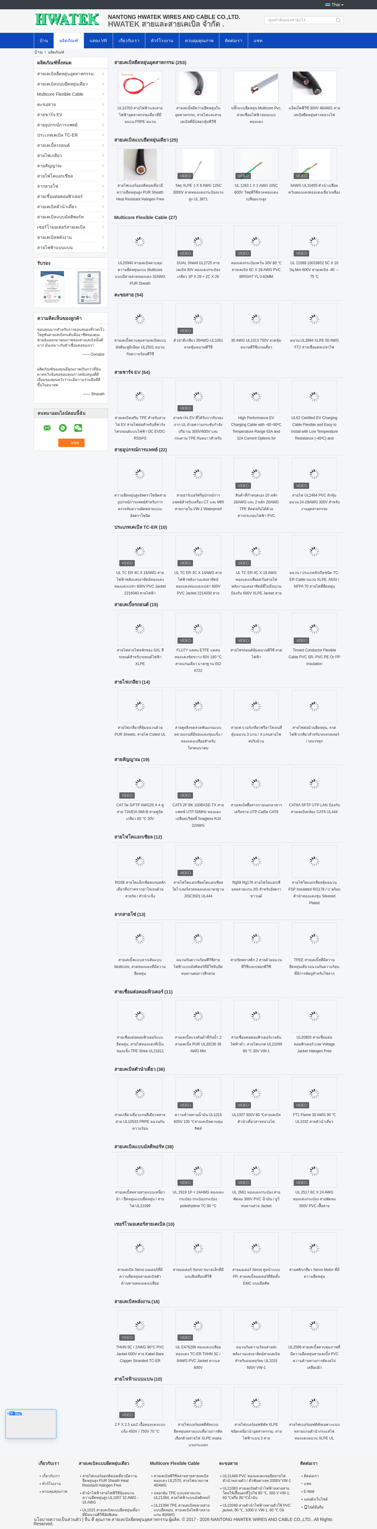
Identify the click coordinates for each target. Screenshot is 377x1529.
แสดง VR (98, 40)
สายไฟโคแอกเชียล (55, 175)
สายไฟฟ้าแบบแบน (55, 247)
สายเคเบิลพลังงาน (54, 237)
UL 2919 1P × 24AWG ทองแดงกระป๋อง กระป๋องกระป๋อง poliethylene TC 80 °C (198, 1199)
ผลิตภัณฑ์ (68, 40)
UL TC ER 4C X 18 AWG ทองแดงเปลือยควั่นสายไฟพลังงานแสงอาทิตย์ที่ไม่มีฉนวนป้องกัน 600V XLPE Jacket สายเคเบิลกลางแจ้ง (256, 586)
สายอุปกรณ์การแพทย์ (57, 124)
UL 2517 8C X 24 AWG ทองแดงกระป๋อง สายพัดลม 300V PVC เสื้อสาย (314, 1199)
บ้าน (44, 40)
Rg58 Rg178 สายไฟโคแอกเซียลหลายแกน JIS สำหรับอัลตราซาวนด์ (256, 889)
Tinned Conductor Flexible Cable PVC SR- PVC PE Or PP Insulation (314, 657)
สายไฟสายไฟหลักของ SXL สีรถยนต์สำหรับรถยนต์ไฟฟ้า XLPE (140, 657)
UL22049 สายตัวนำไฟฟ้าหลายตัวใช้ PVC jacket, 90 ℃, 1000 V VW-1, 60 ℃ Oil (257, 1507)
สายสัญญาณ (49, 165)
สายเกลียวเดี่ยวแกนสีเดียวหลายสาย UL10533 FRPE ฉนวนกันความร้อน (140, 1122)
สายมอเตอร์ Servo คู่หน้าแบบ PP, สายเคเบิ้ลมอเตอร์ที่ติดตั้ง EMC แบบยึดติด (256, 1277)
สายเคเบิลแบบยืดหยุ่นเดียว (62, 83)
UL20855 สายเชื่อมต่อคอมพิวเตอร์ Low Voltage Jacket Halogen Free (314, 1044)
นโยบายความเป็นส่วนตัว (57, 1519)
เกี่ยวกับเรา (129, 40)
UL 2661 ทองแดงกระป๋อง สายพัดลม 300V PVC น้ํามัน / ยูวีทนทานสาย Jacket (256, 1199)
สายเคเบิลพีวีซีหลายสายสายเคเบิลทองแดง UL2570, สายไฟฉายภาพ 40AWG (181, 1480)
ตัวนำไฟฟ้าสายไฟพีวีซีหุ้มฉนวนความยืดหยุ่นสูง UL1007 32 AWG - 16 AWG (110, 1498)
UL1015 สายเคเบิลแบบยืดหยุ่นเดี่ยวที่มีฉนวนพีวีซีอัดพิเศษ (111, 1512)
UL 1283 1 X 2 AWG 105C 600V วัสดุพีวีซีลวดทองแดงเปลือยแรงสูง (256, 192)
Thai (335, 4)
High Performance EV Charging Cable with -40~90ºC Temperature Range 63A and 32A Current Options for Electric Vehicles (256, 431)
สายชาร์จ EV (50, 114)
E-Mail (309, 1491)
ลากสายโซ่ (47, 186)
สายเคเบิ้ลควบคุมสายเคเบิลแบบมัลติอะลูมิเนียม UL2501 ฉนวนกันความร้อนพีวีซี (140, 347)
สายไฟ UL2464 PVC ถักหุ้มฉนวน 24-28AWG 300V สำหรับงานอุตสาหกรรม (314, 502)
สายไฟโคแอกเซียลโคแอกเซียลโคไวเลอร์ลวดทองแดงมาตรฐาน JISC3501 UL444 (198, 889)
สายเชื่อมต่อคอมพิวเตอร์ (60, 196)
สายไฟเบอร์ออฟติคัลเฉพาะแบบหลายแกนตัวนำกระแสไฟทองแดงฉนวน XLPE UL (314, 1431)
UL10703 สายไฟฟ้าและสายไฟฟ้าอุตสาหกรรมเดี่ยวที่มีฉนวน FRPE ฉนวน (140, 115)
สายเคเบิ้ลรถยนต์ (53, 145)
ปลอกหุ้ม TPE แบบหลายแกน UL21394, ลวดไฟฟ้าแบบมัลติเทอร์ (181, 1495)
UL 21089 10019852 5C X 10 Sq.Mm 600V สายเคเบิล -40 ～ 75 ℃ (314, 270)
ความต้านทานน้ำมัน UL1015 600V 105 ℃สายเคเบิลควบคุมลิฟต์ (198, 1122)
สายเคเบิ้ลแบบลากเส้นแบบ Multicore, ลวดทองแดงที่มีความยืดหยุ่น (140, 967)
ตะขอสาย (46, 104)
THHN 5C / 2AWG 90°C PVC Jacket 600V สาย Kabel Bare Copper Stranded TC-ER (140, 1354)
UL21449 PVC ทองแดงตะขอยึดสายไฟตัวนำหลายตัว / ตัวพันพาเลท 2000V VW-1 (257, 1478)
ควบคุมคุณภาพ (199, 40)
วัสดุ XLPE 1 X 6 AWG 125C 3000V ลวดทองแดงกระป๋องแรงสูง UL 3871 (198, 192)
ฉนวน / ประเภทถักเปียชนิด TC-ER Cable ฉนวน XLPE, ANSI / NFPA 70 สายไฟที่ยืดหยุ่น (314, 580)
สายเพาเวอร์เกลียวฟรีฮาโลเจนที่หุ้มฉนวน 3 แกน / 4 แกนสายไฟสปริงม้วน (256, 734)
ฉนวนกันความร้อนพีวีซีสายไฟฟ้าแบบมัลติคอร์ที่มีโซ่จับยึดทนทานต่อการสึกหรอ (198, 967)
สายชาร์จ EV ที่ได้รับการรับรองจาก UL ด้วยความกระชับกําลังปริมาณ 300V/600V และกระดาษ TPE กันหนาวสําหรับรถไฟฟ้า (198, 431)
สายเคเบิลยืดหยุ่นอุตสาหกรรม (65, 73)
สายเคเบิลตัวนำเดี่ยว (57, 206)
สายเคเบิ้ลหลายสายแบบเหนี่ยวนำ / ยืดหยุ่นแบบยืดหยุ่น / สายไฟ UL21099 (140, 1199)
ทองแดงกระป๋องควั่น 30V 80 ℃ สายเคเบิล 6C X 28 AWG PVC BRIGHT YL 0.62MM (256, 270)
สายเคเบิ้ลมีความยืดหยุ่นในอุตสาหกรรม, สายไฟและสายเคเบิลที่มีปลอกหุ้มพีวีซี (198, 115)
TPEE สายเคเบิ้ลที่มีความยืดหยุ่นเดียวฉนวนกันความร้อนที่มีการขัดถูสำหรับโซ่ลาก (314, 967)
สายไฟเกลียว (49, 155)
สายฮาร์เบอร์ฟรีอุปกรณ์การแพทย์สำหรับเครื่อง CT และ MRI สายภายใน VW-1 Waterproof (198, 502)
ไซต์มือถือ (313, 1507)
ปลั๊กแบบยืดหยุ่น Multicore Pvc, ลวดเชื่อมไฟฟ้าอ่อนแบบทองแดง (256, 115)
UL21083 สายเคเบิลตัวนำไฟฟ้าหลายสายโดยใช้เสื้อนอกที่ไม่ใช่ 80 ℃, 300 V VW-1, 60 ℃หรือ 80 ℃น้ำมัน (256, 1493)
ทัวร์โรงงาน (162, 40)
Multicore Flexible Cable (60, 94)
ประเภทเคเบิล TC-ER (57, 135)
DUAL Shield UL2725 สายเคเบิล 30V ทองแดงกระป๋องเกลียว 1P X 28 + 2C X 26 (198, 270)
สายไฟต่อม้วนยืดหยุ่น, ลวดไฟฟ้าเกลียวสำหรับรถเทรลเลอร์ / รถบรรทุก (314, 734)
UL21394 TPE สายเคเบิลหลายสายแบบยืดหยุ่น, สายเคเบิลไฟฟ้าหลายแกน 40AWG (182, 1510)
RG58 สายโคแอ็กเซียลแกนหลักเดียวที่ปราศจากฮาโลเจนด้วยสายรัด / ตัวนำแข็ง (140, 889)
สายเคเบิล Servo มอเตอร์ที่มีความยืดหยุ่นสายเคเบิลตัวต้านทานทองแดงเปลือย (140, 1277)
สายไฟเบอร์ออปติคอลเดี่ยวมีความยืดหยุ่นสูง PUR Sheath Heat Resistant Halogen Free (140, 192)
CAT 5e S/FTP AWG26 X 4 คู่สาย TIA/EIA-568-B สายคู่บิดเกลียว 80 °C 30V (140, 812)
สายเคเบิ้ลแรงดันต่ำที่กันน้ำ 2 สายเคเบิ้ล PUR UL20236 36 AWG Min (198, 1044)
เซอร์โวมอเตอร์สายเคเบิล (61, 227)
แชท (258, 40)
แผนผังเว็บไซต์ (316, 1499)
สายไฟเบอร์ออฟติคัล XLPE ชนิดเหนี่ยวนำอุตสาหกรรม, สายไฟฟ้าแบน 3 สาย (256, 1431)
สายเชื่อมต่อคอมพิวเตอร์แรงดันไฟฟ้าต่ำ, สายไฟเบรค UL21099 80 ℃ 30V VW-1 (256, 1044)
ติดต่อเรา (233, 40)
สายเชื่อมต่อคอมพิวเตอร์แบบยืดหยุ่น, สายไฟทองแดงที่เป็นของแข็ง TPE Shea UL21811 (140, 1044)
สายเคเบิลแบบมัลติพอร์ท (60, 216)
